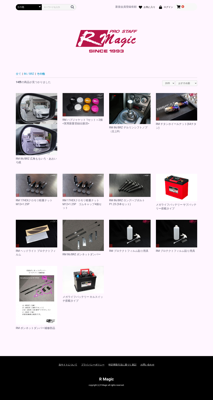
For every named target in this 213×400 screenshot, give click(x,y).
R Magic (106, 379)
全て (18, 73)
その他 (41, 73)
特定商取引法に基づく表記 (122, 364)
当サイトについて (68, 364)
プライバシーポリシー (93, 364)
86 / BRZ (29, 73)
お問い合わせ (147, 364)
